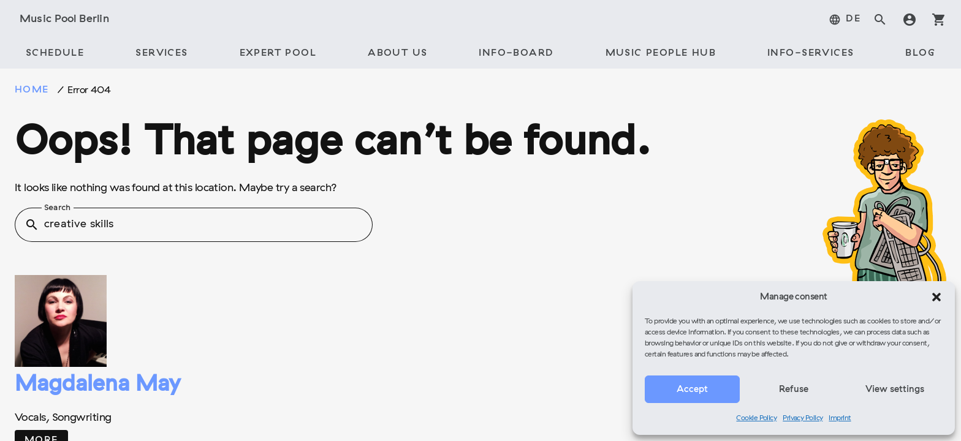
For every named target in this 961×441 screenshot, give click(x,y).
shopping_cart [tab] (939, 19)
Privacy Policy (802, 418)
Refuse (793, 389)
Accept (692, 389)
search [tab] (880, 19)
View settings (894, 389)
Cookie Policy (756, 418)
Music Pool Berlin (64, 19)
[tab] (844, 20)
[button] (936, 297)
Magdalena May (97, 385)
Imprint (840, 418)
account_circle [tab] (909, 19)
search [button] (32, 224)
